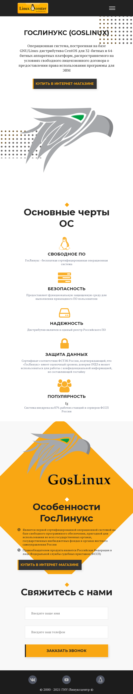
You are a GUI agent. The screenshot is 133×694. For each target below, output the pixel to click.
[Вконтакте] (32, 679)
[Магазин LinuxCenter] (100, 679)
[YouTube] (66, 679)
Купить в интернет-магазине (65, 84)
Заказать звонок (66, 651)
